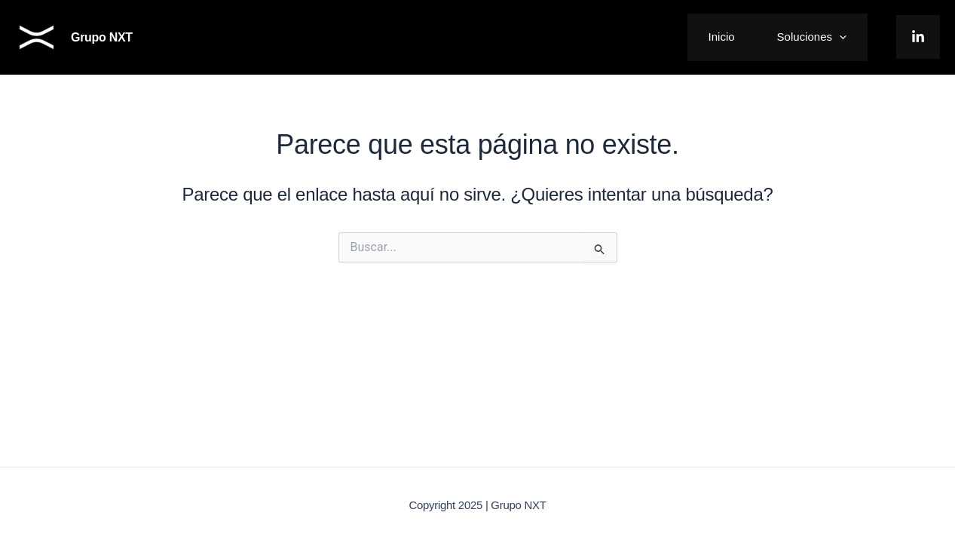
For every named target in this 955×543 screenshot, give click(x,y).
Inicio (722, 36)
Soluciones (811, 37)
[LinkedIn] (918, 37)
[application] (839, 37)
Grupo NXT (102, 37)
